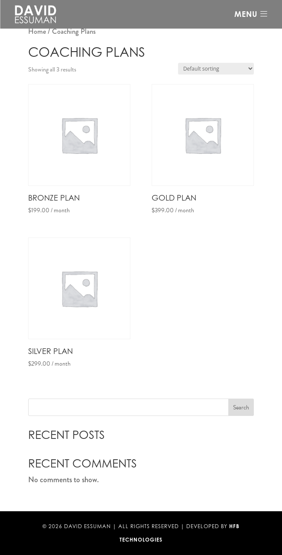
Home (37, 31)
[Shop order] (216, 69)
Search (241, 407)
